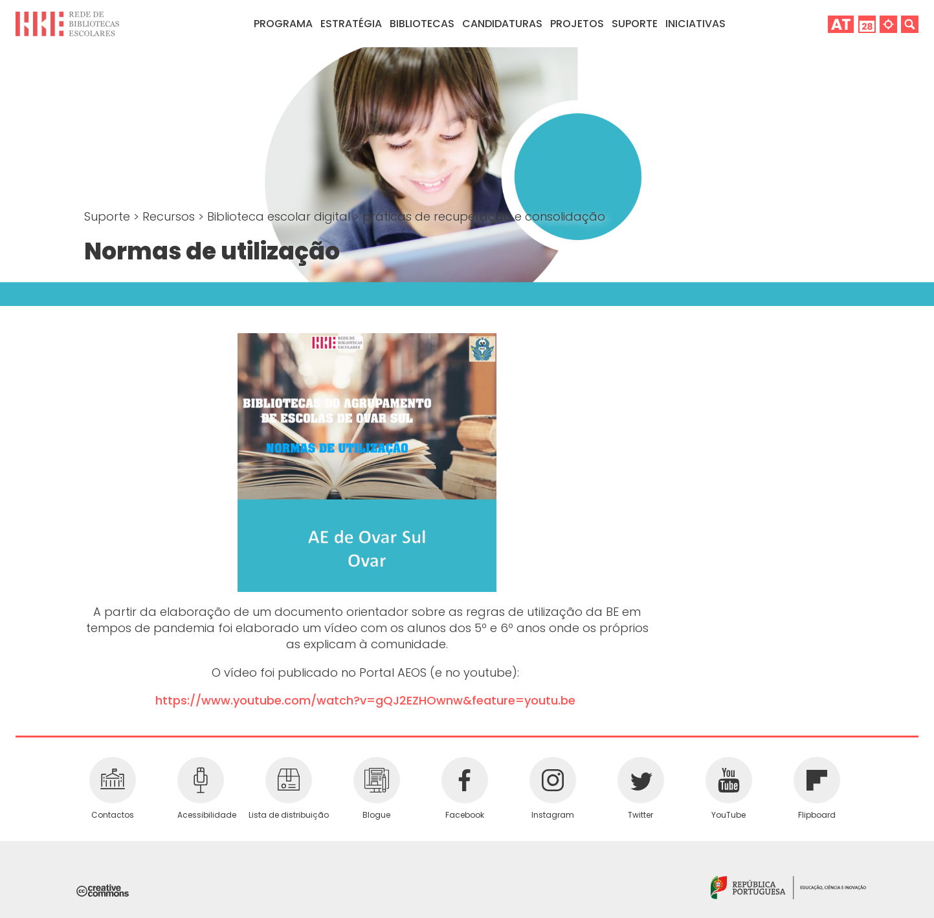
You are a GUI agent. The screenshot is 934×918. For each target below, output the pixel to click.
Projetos (577, 23)
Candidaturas (502, 23)
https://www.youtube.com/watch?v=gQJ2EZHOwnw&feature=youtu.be (365, 700)
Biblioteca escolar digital (280, 216)
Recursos (170, 216)
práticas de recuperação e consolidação (483, 216)
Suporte (108, 216)
